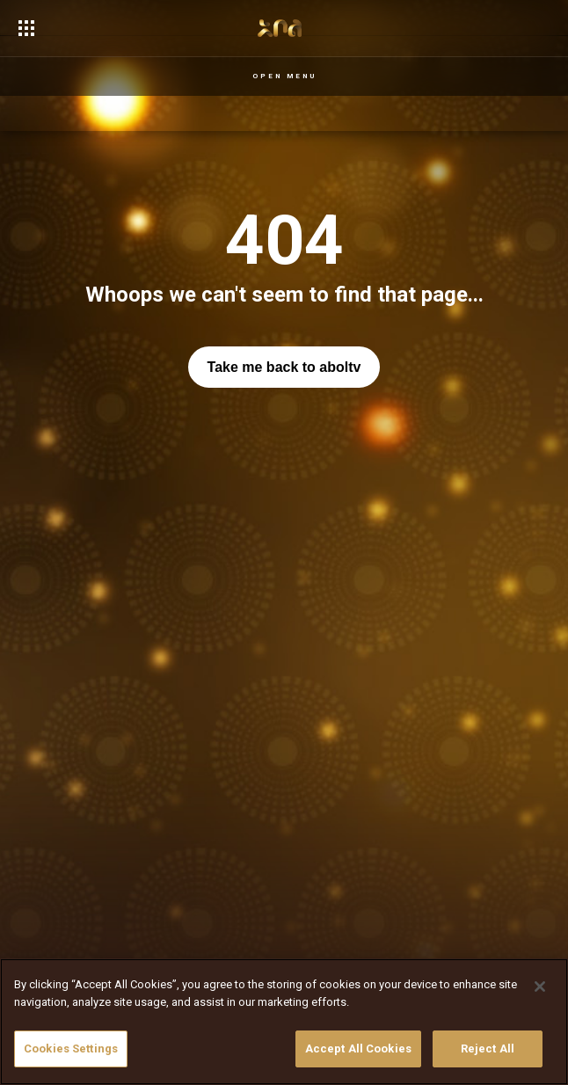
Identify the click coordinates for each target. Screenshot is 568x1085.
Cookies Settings (71, 1048)
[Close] (540, 986)
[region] (284, 1021)
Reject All (487, 1048)
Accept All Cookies (358, 1048)
